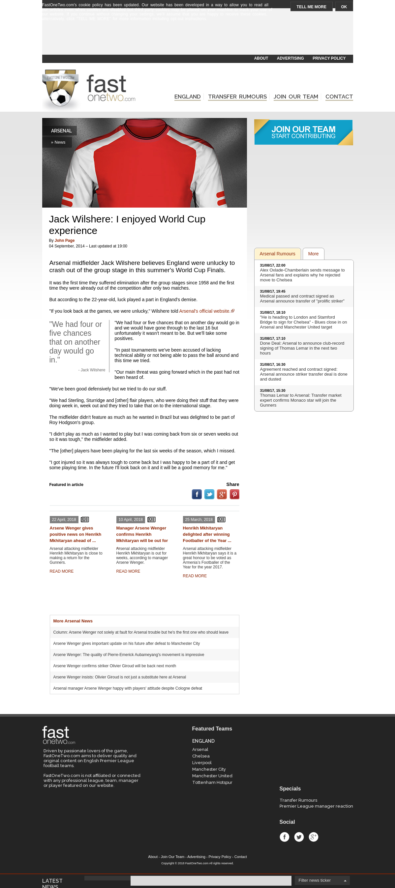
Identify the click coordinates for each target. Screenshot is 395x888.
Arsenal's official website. (205, 311)
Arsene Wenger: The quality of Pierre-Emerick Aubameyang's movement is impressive (128, 654)
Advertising (196, 857)
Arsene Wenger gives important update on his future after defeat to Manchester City (126, 643)
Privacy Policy (220, 857)
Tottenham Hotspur (212, 782)
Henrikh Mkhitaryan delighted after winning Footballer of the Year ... (207, 534)
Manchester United (212, 775)
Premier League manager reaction (316, 806)
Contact (240, 857)
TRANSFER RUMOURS (237, 96)
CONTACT (339, 96)
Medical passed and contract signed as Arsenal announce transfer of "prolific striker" (302, 298)
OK (344, 7)
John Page (65, 240)
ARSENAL (61, 130)
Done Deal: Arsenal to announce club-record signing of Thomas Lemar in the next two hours (302, 348)
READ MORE (62, 571)
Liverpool (202, 762)
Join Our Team (172, 857)
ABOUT (261, 58)
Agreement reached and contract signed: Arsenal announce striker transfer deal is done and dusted (304, 374)
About (153, 857)
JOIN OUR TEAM (296, 96)
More (313, 253)
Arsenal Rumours (277, 253)
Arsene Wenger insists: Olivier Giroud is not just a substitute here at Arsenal (119, 677)
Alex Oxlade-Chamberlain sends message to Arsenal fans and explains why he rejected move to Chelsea (302, 275)
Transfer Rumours (298, 800)
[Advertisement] (197, 38)
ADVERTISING (290, 58)
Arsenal (200, 749)
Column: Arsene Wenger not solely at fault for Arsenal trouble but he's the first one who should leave (141, 632)
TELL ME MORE (311, 7)
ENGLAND (187, 96)
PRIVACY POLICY (329, 58)
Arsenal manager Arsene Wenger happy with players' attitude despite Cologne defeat (127, 688)
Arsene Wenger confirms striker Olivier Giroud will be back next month (114, 666)
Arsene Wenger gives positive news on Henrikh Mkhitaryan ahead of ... (76, 534)
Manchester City (209, 769)
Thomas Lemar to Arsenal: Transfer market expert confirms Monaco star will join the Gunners (301, 400)
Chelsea (201, 756)
